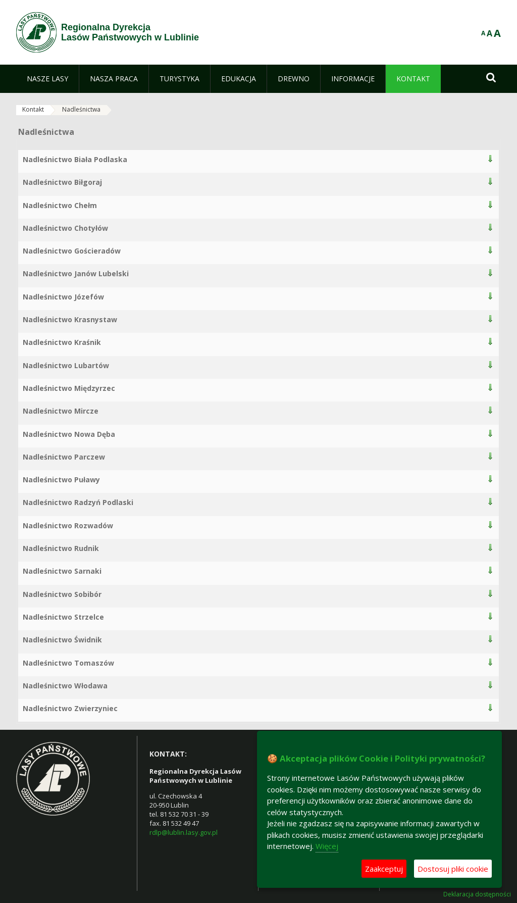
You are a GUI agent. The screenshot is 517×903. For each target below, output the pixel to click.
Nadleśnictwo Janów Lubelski (76, 273)
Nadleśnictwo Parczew (64, 457)
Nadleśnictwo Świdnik (62, 639)
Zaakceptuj (384, 869)
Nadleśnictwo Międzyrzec (69, 388)
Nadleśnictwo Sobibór (62, 594)
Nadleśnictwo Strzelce (63, 617)
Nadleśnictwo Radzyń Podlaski (78, 502)
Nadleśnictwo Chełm (60, 205)
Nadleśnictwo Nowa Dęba (69, 434)
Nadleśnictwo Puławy (61, 479)
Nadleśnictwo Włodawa (65, 685)
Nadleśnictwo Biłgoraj (62, 182)
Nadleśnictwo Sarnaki (62, 571)
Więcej (327, 846)
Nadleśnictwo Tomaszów (68, 663)
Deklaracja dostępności (477, 894)
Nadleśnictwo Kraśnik (62, 342)
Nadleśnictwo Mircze (60, 411)
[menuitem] (47, 79)
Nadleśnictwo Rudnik (61, 548)
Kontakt (33, 109)
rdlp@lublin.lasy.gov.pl (183, 832)
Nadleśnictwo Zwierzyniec (70, 708)
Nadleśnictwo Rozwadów (68, 525)
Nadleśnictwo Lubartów (66, 365)
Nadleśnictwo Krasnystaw (70, 319)
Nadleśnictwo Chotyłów (65, 228)
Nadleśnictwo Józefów (63, 297)
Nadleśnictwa (81, 109)
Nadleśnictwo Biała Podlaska (75, 159)
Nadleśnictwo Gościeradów (72, 251)
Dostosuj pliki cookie (453, 869)
